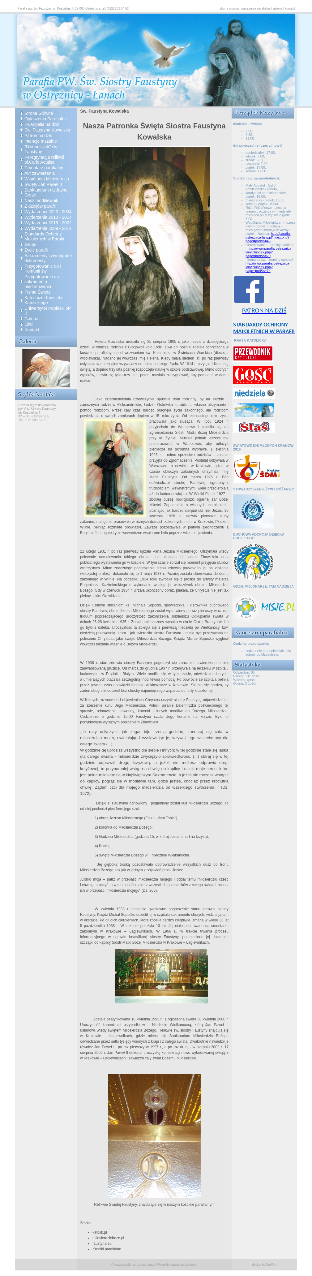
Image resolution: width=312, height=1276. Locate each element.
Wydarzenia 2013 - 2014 (47, 217)
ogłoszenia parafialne (256, 8)
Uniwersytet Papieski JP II (47, 311)
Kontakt (31, 329)
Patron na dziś (38, 135)
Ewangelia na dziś (41, 124)
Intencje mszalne (40, 141)
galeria (277, 8)
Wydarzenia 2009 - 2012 (47, 228)
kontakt (290, 8)
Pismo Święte (37, 292)
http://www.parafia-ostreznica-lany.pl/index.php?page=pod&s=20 (269, 252)
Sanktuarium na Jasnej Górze (46, 192)
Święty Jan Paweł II (43, 184)
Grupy (30, 244)
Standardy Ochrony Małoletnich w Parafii (44, 236)
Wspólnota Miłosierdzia (46, 178)
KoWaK (271, 1264)
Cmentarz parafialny (43, 167)
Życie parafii (36, 250)
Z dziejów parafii (40, 206)
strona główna (229, 8)
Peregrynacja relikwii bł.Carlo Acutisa (44, 160)
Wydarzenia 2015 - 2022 (47, 222)
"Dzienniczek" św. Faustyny (41, 149)
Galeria (31, 318)
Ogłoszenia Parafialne (45, 118)
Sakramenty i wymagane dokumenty (48, 258)
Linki (28, 324)
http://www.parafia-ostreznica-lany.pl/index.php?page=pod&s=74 (268, 267)
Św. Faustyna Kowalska (47, 129)
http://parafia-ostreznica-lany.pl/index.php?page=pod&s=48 (268, 237)
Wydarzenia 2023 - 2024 (47, 211)
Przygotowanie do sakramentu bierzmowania (41, 281)
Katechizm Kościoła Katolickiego (43, 300)
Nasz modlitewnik (41, 200)
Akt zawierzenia (39, 173)
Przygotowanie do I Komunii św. (42, 269)
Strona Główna (38, 113)
